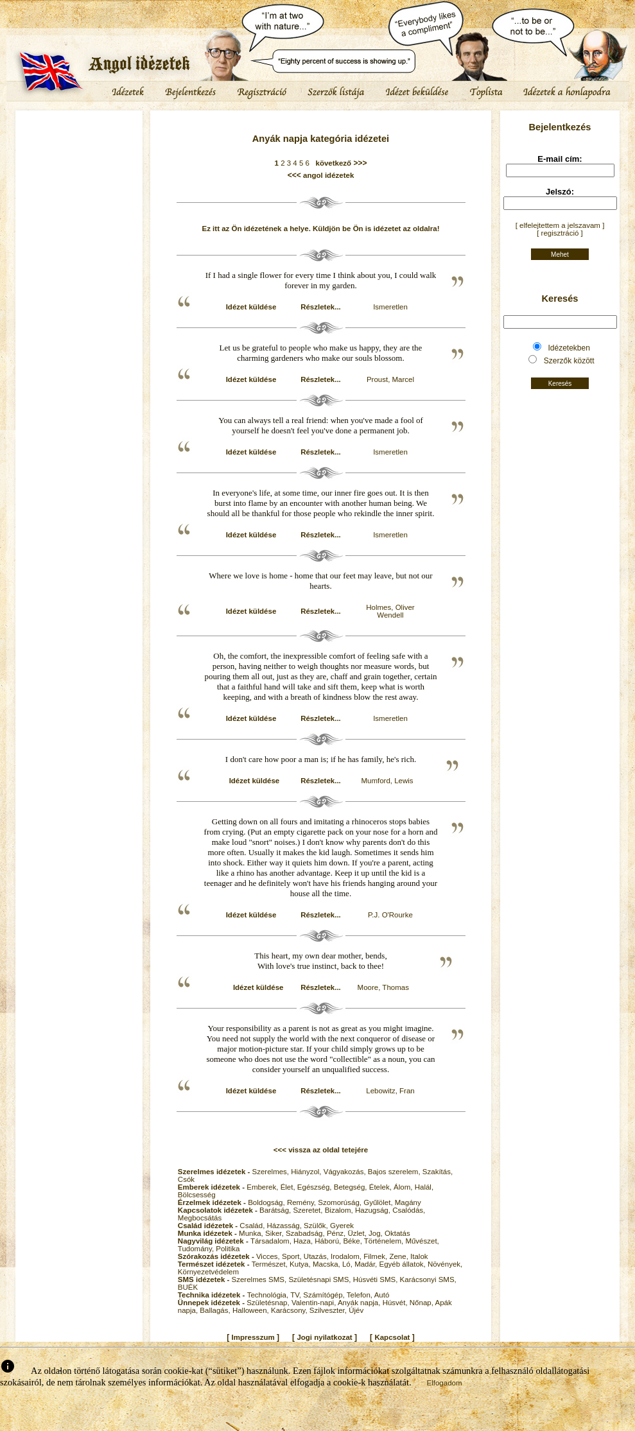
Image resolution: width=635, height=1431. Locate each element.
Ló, (348, 1264)
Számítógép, (325, 1295)
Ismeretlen (390, 307)
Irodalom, (347, 1256)
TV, (296, 1295)
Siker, (275, 1233)
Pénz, (337, 1233)
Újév (356, 1310)
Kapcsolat (392, 1337)
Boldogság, (267, 1202)
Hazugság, (373, 1210)
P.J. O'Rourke (390, 915)
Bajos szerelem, (395, 1171)
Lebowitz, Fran (390, 1091)
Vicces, (269, 1256)
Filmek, (376, 1256)
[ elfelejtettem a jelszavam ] (560, 225)
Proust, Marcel (390, 379)
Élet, (289, 1187)
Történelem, (385, 1241)
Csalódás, (408, 1210)
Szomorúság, (340, 1202)
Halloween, (251, 1310)
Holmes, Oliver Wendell (390, 611)
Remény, (302, 1202)
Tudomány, (197, 1249)
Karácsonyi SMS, (428, 1279)
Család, (252, 1225)
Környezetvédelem (208, 1272)
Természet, (271, 1264)
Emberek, (263, 1187)
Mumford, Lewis (387, 781)
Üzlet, (358, 1233)
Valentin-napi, (314, 1302)
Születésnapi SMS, (320, 1279)
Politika (227, 1249)
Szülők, (317, 1225)
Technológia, (269, 1295)
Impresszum (253, 1337)
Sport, (293, 1256)
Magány (408, 1202)
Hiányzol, (307, 1171)
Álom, (404, 1187)
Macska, (327, 1264)
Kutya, (301, 1264)
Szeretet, (308, 1210)
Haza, (304, 1241)
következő (331, 163)
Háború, (329, 1241)
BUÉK (188, 1287)
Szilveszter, (329, 1310)
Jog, (377, 1233)
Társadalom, (271, 1241)
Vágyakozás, (346, 1171)
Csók (186, 1179)
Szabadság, (306, 1233)
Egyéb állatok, (403, 1264)
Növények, (445, 1264)
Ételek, (381, 1187)
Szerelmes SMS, (260, 1279)
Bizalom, (340, 1210)
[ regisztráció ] (560, 233)
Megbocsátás (200, 1218)
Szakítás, (437, 1171)
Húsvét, (396, 1302)
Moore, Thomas (383, 987)
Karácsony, (290, 1310)
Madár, (366, 1264)
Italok (419, 1256)
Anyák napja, (360, 1302)
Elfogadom (444, 1383)
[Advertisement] (79, 151)
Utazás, (317, 1256)
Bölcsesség (197, 1195)
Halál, (424, 1187)
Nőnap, (422, 1302)
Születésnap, (269, 1302)
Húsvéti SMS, (376, 1279)
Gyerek (342, 1225)
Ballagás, (216, 1310)
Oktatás (397, 1233)
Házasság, (285, 1225)
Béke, (353, 1241)
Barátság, (276, 1210)
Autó (382, 1295)
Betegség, (351, 1187)
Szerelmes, (271, 1171)
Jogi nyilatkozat (324, 1337)
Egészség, (315, 1187)
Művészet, (422, 1241)
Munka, (252, 1233)
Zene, (399, 1256)
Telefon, (360, 1295)
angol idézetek (328, 175)
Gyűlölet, (379, 1202)
